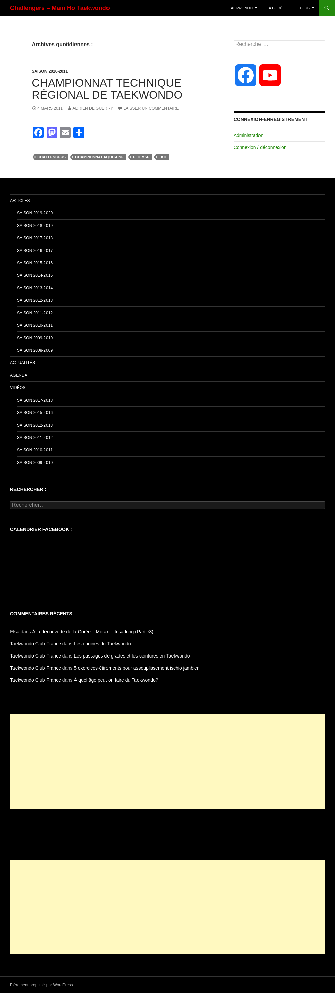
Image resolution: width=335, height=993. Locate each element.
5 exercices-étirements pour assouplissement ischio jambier (136, 668)
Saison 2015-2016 (35, 263)
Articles (20, 200)
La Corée (276, 8)
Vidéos (17, 387)
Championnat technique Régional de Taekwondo (107, 89)
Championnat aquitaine (99, 157)
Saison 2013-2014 (35, 288)
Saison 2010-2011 (50, 71)
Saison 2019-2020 (35, 213)
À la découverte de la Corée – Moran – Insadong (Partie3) (92, 631)
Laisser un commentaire (151, 108)
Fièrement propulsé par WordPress (41, 985)
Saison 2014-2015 (35, 275)
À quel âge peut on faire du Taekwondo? (116, 680)
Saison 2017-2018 (35, 238)
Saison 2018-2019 (35, 225)
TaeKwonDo (241, 8)
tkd (162, 157)
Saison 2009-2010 (35, 337)
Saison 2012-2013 (35, 300)
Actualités (22, 362)
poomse (141, 157)
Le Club (302, 8)
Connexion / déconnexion (260, 147)
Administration (249, 135)
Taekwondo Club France (35, 643)
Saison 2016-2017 (35, 250)
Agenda (18, 375)
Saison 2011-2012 (35, 313)
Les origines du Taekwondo (102, 643)
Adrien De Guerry (92, 108)
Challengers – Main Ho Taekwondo (60, 8)
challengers (51, 157)
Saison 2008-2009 (35, 350)
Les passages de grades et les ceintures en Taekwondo (132, 656)
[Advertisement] (167, 761)
